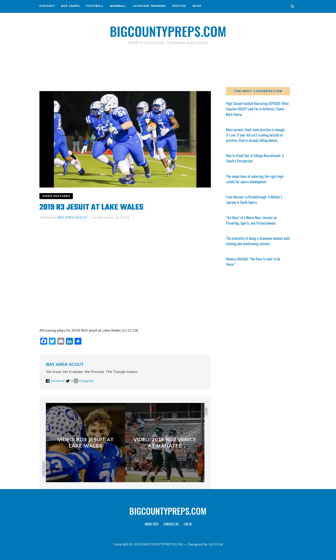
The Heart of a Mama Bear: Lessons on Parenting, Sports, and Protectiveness (253, 225)
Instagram (95, 380)
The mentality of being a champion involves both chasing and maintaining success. (257, 246)
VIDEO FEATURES (56, 196)
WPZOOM (215, 544)
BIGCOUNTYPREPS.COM (168, 30)
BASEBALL (118, 6)
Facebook (59, 380)
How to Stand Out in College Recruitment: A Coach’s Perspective (258, 163)
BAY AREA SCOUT (72, 217)
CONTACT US (171, 524)
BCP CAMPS (70, 6)
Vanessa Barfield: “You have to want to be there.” (256, 266)
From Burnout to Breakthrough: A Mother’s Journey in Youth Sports (256, 204)
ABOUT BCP (152, 524)
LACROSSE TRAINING (149, 6)
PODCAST (47, 6)
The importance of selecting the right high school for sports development (257, 184)
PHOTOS (179, 6)
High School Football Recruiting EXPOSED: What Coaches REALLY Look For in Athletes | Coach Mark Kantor (257, 109)
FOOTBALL (95, 6)
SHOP (196, 6)
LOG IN (188, 524)
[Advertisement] (168, 64)
